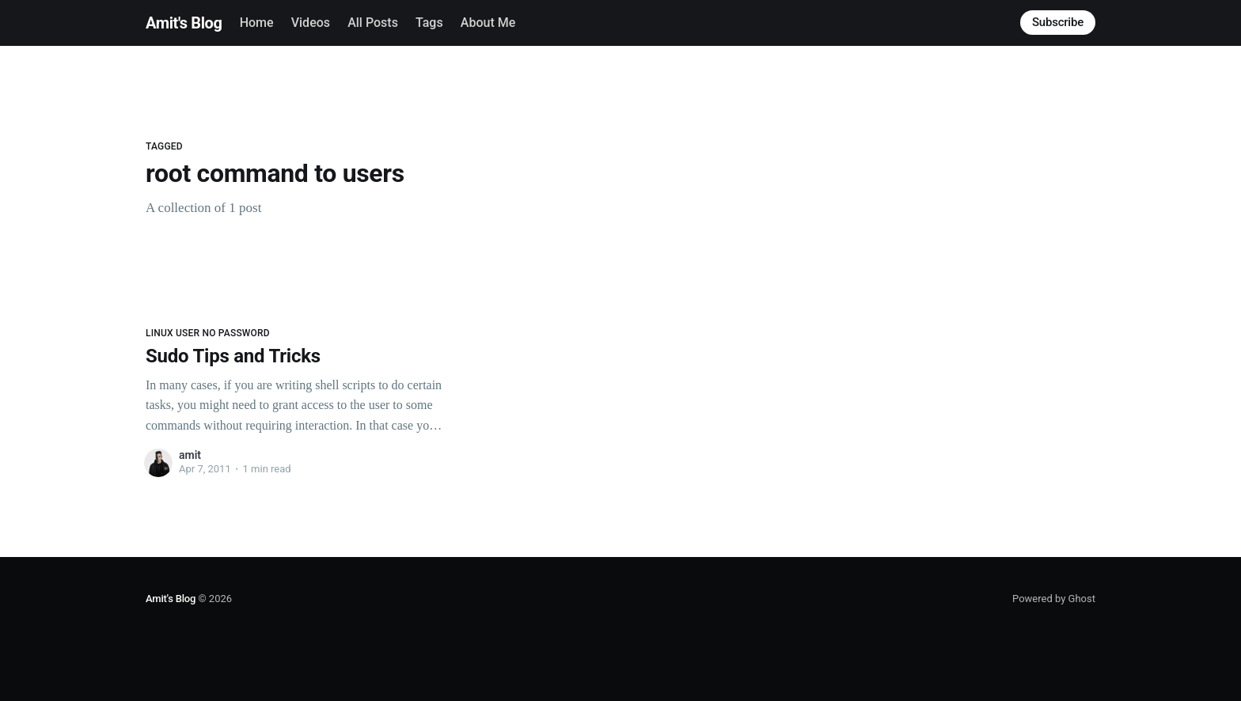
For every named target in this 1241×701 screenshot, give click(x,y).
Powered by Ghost (1053, 598)
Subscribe (1058, 22)
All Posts (372, 22)
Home (257, 22)
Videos (310, 22)
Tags (429, 22)
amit (190, 455)
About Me (488, 22)
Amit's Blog (184, 22)
